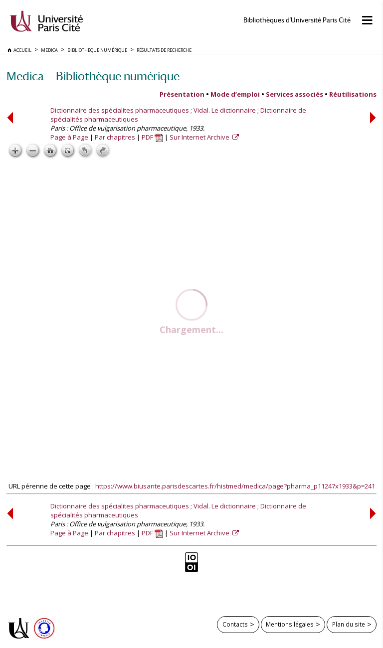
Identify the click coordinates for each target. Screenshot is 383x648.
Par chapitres (115, 137)
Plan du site (348, 624)
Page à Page (69, 137)
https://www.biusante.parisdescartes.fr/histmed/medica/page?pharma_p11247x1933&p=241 (235, 486)
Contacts (235, 624)
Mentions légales (290, 624)
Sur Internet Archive (200, 137)
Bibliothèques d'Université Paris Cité (297, 20)
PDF (152, 137)
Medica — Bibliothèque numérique (93, 76)
